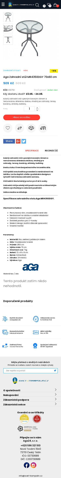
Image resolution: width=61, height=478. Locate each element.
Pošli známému (42, 129)
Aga (25, 70)
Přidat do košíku (21, 117)
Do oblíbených (7, 129)
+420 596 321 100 (31, 445)
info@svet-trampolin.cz (30, 475)
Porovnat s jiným (19, 129)
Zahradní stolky (11, 70)
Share (9, 141)
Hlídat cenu (31, 129)
